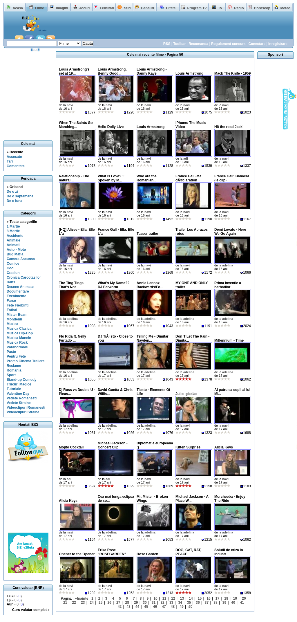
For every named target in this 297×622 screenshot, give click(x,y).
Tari (10, 161)
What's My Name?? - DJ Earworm (115, 285)
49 (181, 607)
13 (182, 598)
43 (128, 607)
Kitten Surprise (187, 447)
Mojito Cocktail (71, 447)
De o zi (12, 192)
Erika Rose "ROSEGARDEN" (112, 552)
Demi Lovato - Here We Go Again (230, 232)
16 (208, 598)
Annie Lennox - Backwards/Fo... (150, 285)
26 (109, 603)
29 (136, 603)
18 (226, 598)
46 (155, 607)
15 (200, 598)
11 (164, 598)
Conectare (256, 44)
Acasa (18, 8)
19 (235, 598)
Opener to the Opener (77, 554)
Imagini (62, 8)
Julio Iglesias (186, 394)
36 (198, 603)
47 (164, 607)
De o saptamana (20, 196)
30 (144, 603)
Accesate (14, 157)
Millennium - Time (229, 340)
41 (242, 603)
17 (217, 598)
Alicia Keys (223, 447)
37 (207, 603)
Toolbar (179, 44)
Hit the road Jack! (229, 127)
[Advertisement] (173, 28)
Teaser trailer (147, 234)
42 (120, 607)
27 (118, 603)
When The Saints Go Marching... (76, 125)
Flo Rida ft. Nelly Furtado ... (72, 338)
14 (191, 598)
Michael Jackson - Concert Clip (113, 445)
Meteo (285, 8)
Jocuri (84, 8)
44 (137, 607)
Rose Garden (147, 554)
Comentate (16, 166)
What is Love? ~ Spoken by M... (111, 178)
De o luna (14, 201)
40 (233, 603)
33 (171, 603)
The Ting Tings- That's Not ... (72, 285)
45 (146, 607)
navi (70, 105)
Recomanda (198, 44)
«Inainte (81, 598)
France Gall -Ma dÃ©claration (188, 178)
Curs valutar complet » (31, 610)
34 (180, 603)
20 (244, 598)
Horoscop (262, 8)
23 (83, 603)
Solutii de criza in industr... (228, 552)
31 (153, 603)
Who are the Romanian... (147, 178)
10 (155, 598)
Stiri (127, 8)
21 (65, 603)
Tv (220, 8)
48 (173, 607)
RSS (167, 44)
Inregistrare (277, 44)
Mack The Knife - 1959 (232, 73)
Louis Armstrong (189, 73)
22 (74, 603)
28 (127, 603)
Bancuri (147, 8)
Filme (39, 8)
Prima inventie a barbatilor (227, 285)
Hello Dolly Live (111, 127)
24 (92, 603)
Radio (239, 8)
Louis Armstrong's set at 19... (74, 71)
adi (185, 158)
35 (189, 603)
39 (224, 603)
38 (215, 603)
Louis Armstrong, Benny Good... (112, 71)
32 (162, 603)
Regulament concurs (228, 44)
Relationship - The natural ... (74, 178)
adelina (227, 265)
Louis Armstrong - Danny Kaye (152, 71)
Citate (170, 8)
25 (100, 603)
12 (173, 598)
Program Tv (197, 8)
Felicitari (107, 8)
